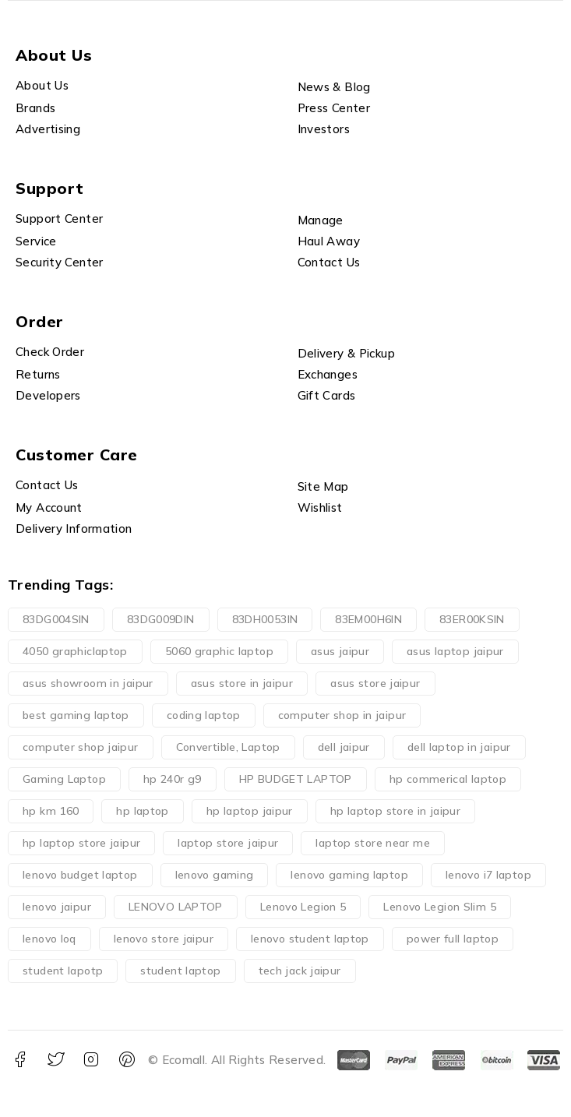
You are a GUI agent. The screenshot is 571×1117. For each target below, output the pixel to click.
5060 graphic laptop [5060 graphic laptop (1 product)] (219, 651)
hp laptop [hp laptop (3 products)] (142, 811)
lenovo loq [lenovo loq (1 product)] (49, 939)
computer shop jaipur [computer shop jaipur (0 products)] (81, 747)
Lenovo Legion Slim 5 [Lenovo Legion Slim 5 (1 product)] (439, 907)
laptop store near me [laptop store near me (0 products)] (372, 843)
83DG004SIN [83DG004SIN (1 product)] (56, 619)
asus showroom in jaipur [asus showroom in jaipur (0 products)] (88, 683)
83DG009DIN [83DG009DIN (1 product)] (161, 619)
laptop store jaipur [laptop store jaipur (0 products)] (228, 843)
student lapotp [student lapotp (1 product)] (63, 971)
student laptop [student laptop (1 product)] (180, 971)
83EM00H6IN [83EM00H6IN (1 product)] (368, 619)
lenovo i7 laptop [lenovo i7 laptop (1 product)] (488, 875)
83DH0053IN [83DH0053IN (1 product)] (265, 619)
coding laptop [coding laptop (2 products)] (204, 715)
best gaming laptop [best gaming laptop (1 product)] (76, 715)
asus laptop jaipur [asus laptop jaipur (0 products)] (455, 651)
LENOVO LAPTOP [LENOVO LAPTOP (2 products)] (176, 907)
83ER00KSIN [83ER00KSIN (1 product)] (472, 619)
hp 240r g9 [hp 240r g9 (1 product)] (172, 779)
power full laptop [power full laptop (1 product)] (453, 939)
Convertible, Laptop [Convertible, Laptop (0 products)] (228, 747)
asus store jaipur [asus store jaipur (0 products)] (375, 683)
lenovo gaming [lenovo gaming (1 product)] (214, 875)
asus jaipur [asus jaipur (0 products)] (340, 651)
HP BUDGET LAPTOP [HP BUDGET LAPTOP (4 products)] (295, 779)
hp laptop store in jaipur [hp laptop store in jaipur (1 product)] (395, 811)
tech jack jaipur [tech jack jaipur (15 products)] (300, 971)
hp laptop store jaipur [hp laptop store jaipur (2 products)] (81, 843)
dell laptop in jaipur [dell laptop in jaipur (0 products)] (459, 747)
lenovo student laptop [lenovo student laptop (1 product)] (310, 939)
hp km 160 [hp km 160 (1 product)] (51, 811)
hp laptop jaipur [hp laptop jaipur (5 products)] (249, 811)
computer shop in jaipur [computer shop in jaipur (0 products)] (342, 715)
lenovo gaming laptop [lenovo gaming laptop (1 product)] (349, 875)
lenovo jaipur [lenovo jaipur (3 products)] (57, 907)
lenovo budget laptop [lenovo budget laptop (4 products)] (80, 875)
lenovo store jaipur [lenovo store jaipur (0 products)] (163, 939)
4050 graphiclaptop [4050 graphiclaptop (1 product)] (75, 651)
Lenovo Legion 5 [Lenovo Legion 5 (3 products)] (303, 907)
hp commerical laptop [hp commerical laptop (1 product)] (448, 779)
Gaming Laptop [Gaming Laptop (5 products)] (64, 779)
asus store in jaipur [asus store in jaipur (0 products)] (242, 683)
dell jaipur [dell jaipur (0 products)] (344, 747)
